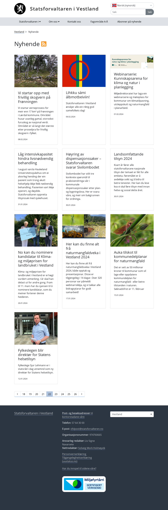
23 (56, 394)
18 (23, 394)
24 (62, 394)
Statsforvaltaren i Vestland (64, 8)
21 (43, 394)
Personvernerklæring (74, 454)
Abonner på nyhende (129, 21)
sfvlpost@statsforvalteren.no (87, 428)
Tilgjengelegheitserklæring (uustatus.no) (77, 459)
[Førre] (17, 394)
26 (75, 394)
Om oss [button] (53, 21)
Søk (150, 12)
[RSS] (43, 44)
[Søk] (128, 12)
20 (36, 394)
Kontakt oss (74, 21)
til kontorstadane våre (77, 415)
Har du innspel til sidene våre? (79, 468)
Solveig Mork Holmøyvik (91, 448)
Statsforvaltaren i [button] (29, 21)
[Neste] (82, 394)
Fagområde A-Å (99, 21)
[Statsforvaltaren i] (132, 414)
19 (30, 394)
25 (69, 394)
